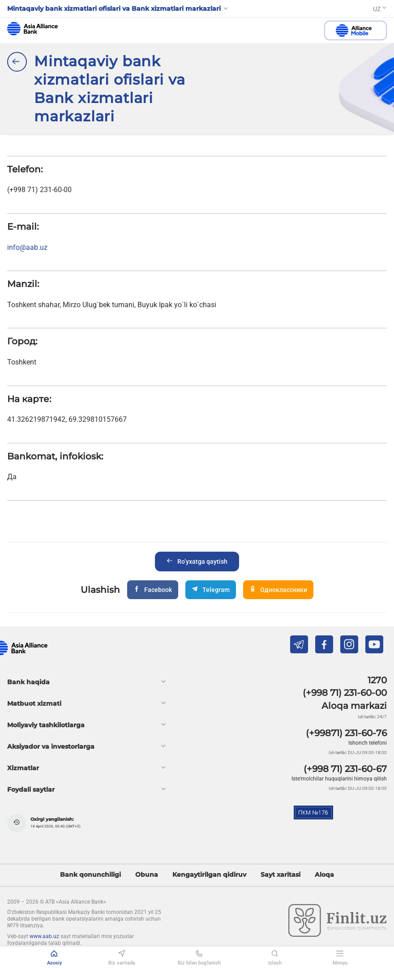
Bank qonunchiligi (90, 875)
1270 (377, 680)
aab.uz (32, 28)
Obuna (146, 875)
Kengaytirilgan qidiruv (209, 875)
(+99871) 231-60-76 (346, 733)
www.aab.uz (44, 936)
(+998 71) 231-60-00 (345, 692)
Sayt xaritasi (280, 875)
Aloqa (324, 875)
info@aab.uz (27, 247)
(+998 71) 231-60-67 (345, 768)
